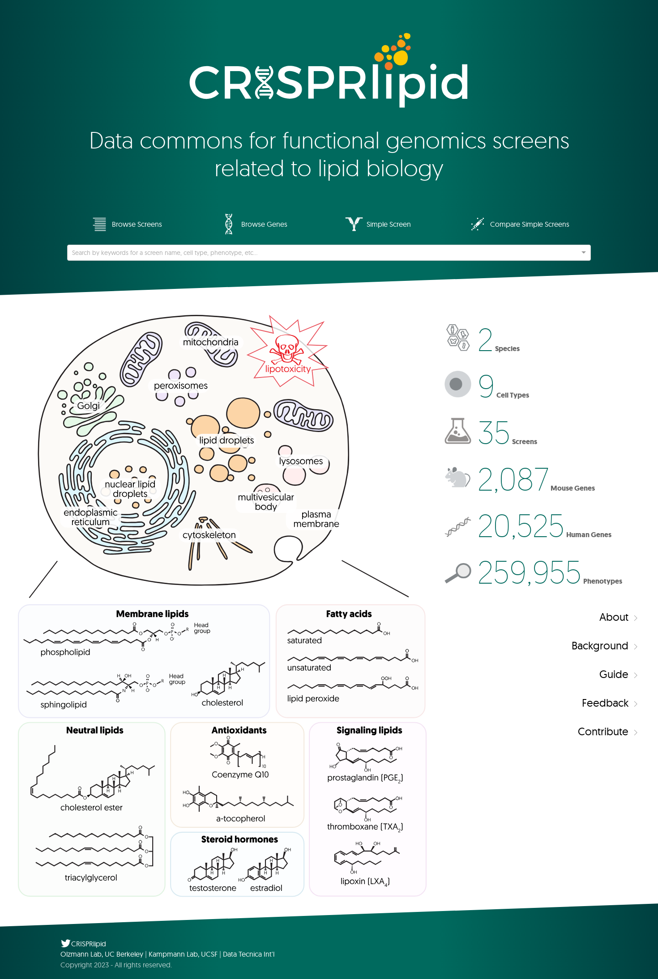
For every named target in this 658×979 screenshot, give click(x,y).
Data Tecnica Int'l (248, 953)
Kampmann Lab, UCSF (183, 953)
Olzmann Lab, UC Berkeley (101, 953)
